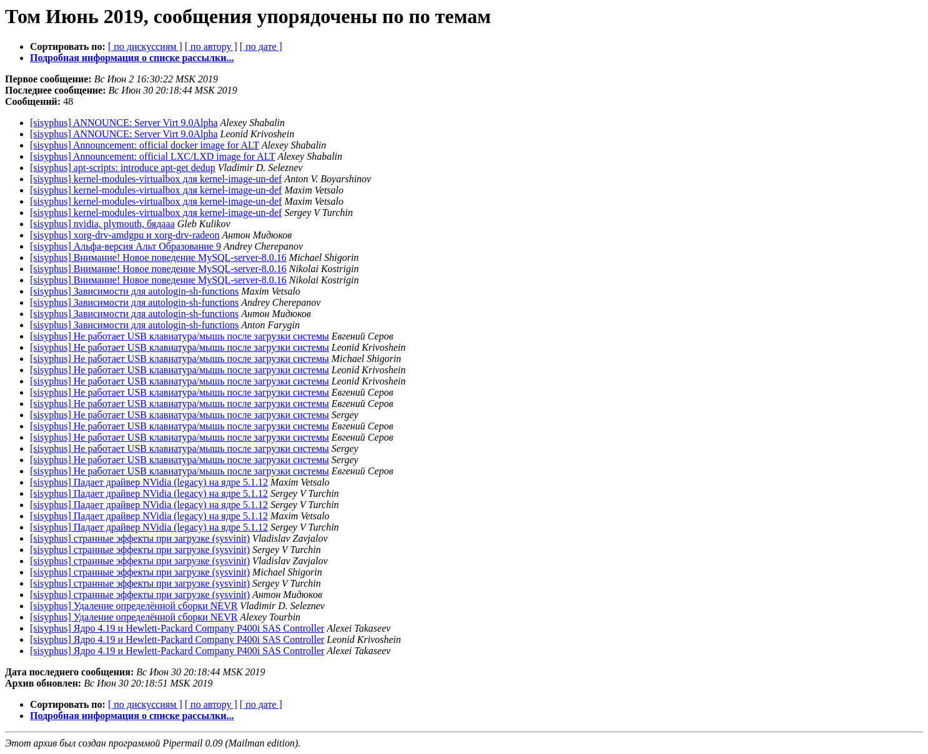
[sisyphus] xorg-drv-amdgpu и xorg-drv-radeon (124, 235)
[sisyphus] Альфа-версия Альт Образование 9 (125, 246)
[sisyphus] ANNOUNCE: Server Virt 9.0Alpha (124, 122)
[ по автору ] (211, 46)
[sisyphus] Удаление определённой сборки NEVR (133, 605)
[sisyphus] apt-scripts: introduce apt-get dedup (122, 167)
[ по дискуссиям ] (145, 46)
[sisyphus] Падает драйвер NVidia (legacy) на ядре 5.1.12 (149, 482)
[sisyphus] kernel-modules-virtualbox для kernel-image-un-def (156, 179)
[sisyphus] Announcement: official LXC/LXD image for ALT (152, 156)
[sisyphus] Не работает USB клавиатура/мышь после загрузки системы (179, 336)
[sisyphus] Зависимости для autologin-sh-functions (134, 291)
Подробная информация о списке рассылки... (132, 57)
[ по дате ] (261, 46)
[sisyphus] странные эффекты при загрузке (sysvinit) (140, 538)
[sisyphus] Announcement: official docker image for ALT (144, 145)
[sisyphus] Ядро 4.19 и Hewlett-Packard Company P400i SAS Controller (177, 628)
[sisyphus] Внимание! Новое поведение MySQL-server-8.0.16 (158, 257)
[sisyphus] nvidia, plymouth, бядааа (102, 223)
